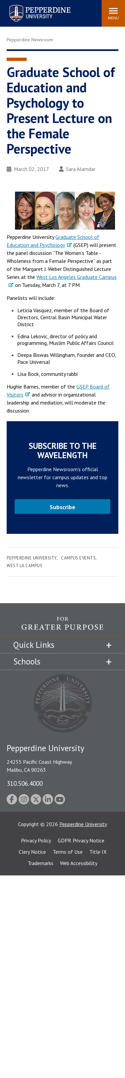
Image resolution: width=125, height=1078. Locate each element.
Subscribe (62, 507)
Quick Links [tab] (33, 644)
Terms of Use (68, 851)
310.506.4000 (25, 783)
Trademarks (40, 863)
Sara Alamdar (77, 169)
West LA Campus (24, 565)
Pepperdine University (32, 558)
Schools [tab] (26, 661)
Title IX (98, 851)
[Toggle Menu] (113, 13)
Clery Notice (32, 851)
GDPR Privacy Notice (81, 840)
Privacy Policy (36, 840)
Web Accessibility (78, 863)
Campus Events (78, 558)
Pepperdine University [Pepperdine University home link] (32, 6)
